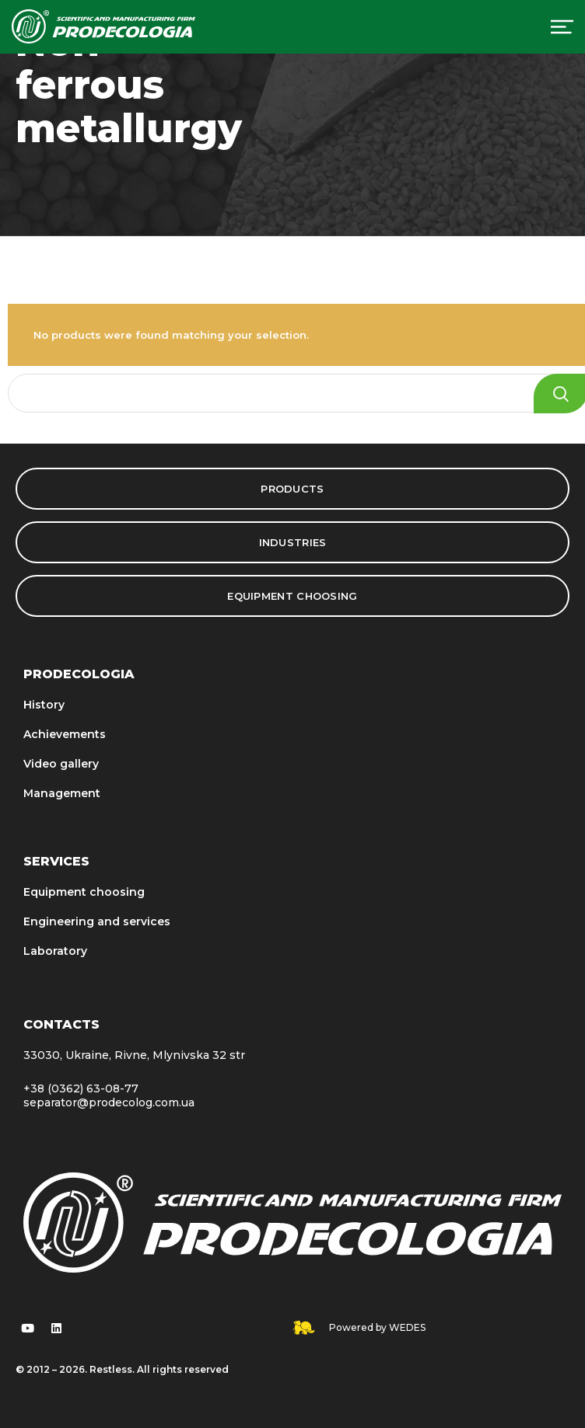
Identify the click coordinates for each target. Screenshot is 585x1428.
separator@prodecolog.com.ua (108, 1102)
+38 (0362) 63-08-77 (80, 1088)
